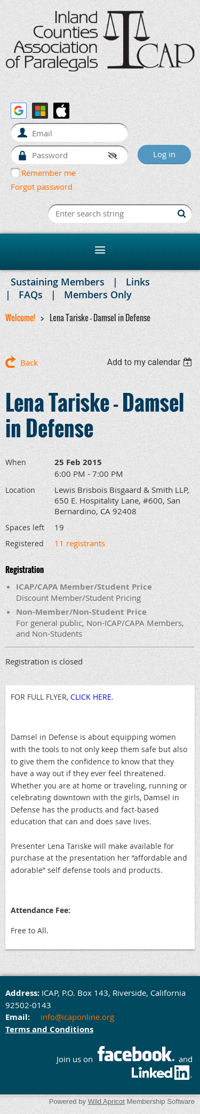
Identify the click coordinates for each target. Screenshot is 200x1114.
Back (29, 362)
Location (20, 490)
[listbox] (151, 362)
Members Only (98, 294)
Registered (24, 543)
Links (138, 281)
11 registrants (79, 543)
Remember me (48, 172)
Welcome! (20, 317)
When (15, 462)
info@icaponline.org (77, 1016)
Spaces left (24, 527)
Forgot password (42, 186)
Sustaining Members (58, 281)
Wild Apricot (106, 1101)
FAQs (31, 294)
